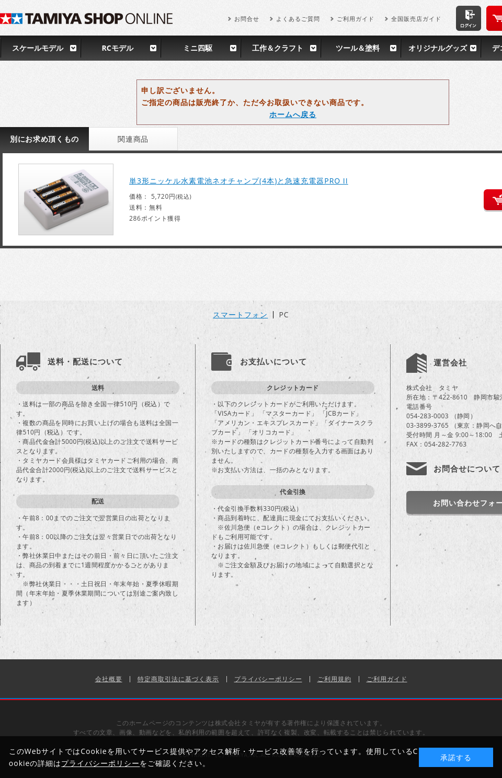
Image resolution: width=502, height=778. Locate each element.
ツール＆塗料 (358, 48)
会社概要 (108, 678)
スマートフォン (240, 314)
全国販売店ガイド (416, 18)
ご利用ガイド (355, 18)
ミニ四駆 (197, 48)
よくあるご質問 (298, 18)
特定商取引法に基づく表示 (178, 678)
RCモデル (117, 48)
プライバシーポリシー (268, 678)
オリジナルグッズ (437, 48)
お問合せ (246, 18)
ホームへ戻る (292, 114)
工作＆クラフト (277, 48)
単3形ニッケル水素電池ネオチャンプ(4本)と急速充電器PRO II (238, 181)
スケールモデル (37, 48)
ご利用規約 (334, 678)
